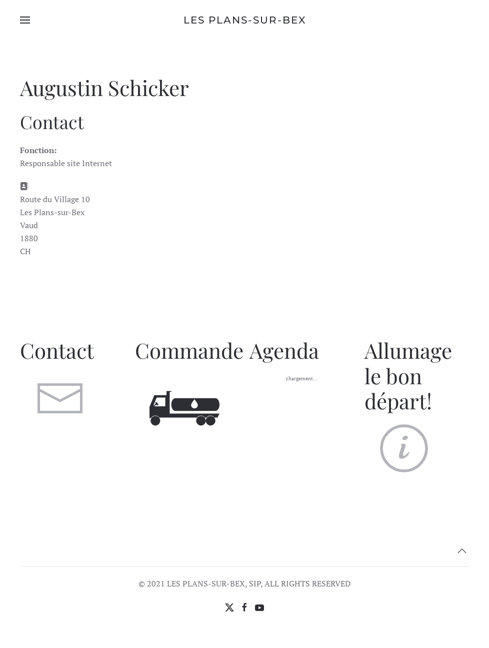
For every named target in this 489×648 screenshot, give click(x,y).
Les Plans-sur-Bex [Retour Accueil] (245, 20)
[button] (25, 20)
